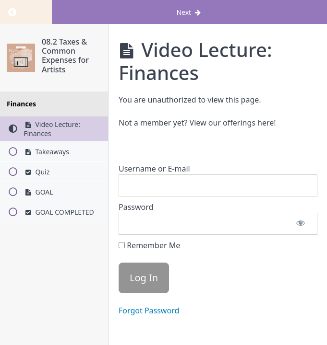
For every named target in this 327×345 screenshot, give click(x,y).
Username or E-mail (154, 168)
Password (136, 207)
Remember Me (149, 245)
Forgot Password (149, 310)
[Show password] (300, 224)
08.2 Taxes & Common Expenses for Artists (65, 55)
